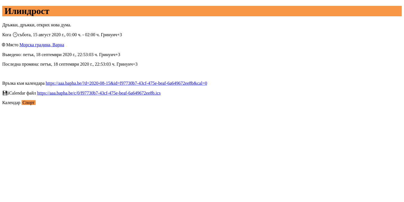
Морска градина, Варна (41, 44)
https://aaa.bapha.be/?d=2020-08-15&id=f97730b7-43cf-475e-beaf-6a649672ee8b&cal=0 (126, 83)
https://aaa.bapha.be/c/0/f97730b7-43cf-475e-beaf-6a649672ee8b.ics (98, 93)
